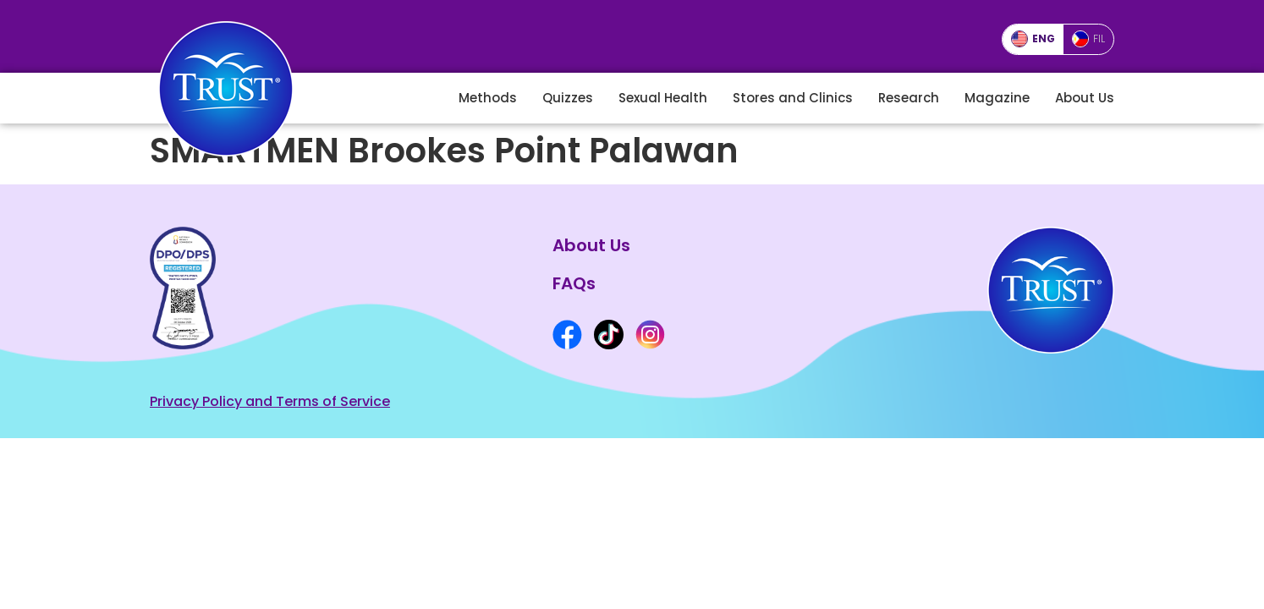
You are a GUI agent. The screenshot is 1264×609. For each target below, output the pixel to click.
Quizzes (567, 98)
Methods (488, 98)
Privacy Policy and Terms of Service (270, 401)
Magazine (997, 98)
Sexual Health (662, 98)
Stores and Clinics (793, 98)
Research (908, 98)
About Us (1084, 98)
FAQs (574, 283)
